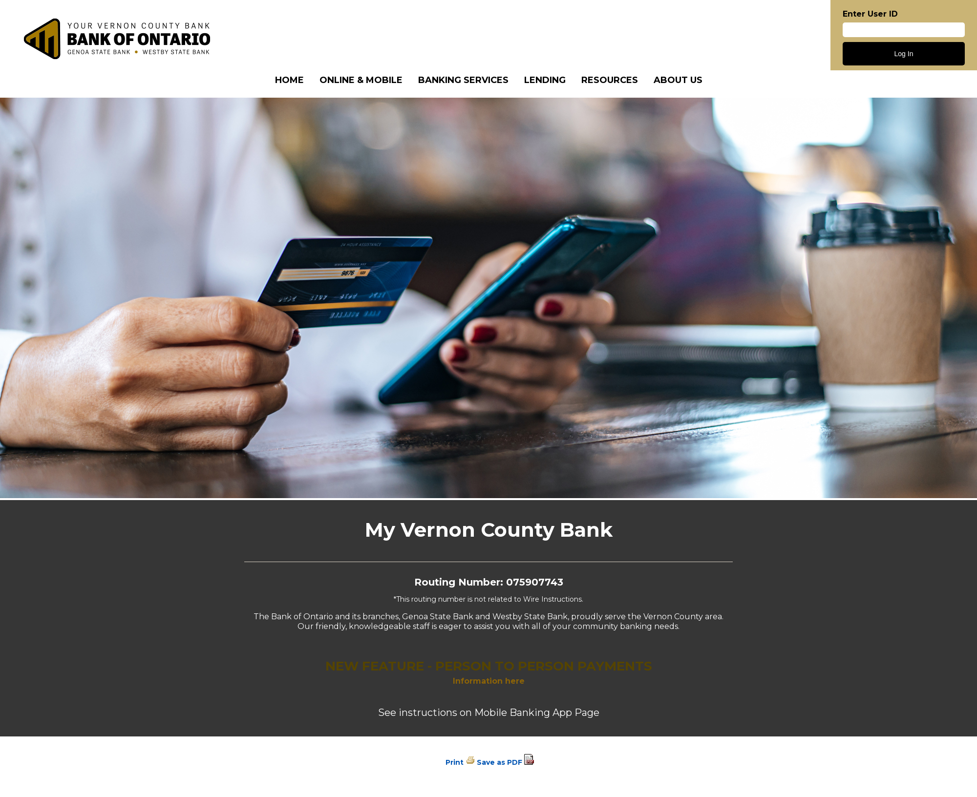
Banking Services (463, 80)
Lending (545, 80)
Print (455, 762)
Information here (489, 680)
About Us (678, 80)
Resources (609, 80)
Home (289, 80)
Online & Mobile (361, 80)
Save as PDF (499, 762)
